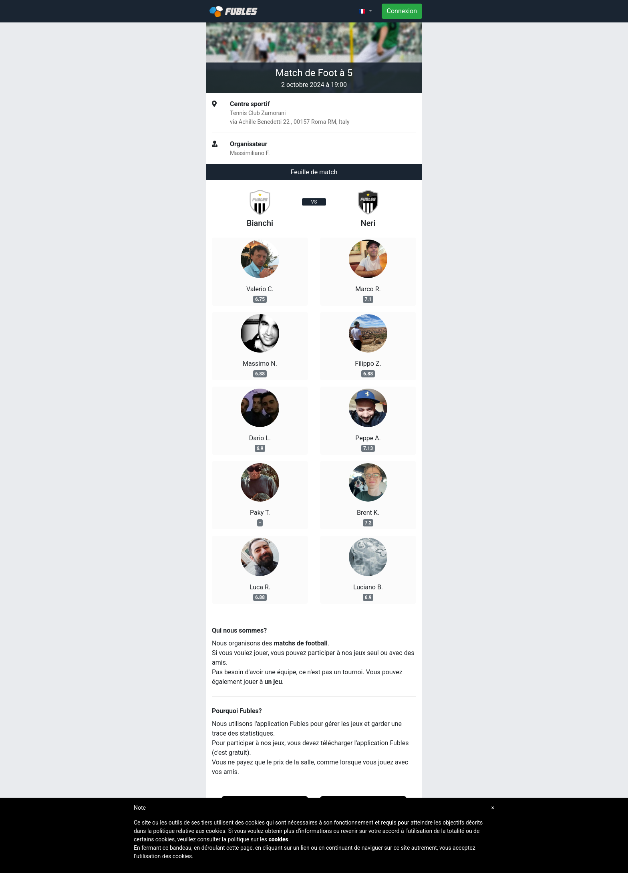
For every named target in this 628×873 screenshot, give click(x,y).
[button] (365, 11)
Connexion (402, 11)
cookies (278, 839)
